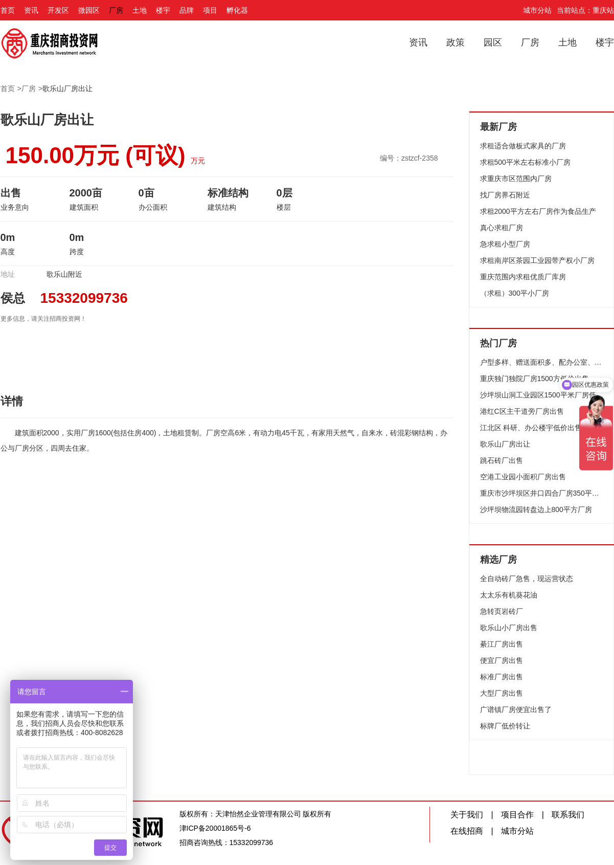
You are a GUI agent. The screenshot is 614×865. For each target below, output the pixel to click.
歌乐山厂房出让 (67, 88)
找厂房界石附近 (505, 195)
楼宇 (163, 10)
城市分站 (537, 10)
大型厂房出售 (501, 693)
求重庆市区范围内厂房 (516, 178)
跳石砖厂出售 (501, 460)
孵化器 (237, 10)
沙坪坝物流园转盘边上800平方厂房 (536, 509)
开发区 (58, 10)
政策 (455, 42)
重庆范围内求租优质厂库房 (523, 277)
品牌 (186, 10)
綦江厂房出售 (501, 644)
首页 (8, 10)
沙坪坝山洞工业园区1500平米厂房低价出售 (542, 395)
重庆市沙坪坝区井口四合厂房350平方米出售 (542, 493)
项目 (210, 10)
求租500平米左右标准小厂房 (525, 162)
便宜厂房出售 (501, 660)
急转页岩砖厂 (501, 611)
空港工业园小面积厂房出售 (523, 477)
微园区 (89, 10)
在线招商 (466, 831)
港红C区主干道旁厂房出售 (522, 411)
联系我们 (568, 814)
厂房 (116, 10)
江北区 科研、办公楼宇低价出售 (531, 428)
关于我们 (466, 814)
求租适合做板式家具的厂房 (523, 146)
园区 (493, 42)
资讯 (31, 10)
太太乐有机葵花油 (508, 595)
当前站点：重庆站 (585, 10)
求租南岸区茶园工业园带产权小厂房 (537, 260)
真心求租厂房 (501, 228)
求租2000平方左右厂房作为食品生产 (538, 211)
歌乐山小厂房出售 (508, 628)
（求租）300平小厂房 (514, 293)
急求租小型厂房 (505, 244)
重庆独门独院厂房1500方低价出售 (534, 378)
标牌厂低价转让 (505, 726)
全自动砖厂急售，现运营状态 (526, 578)
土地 (139, 10)
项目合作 (517, 814)
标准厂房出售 (501, 677)
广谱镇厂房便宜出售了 (516, 709)
